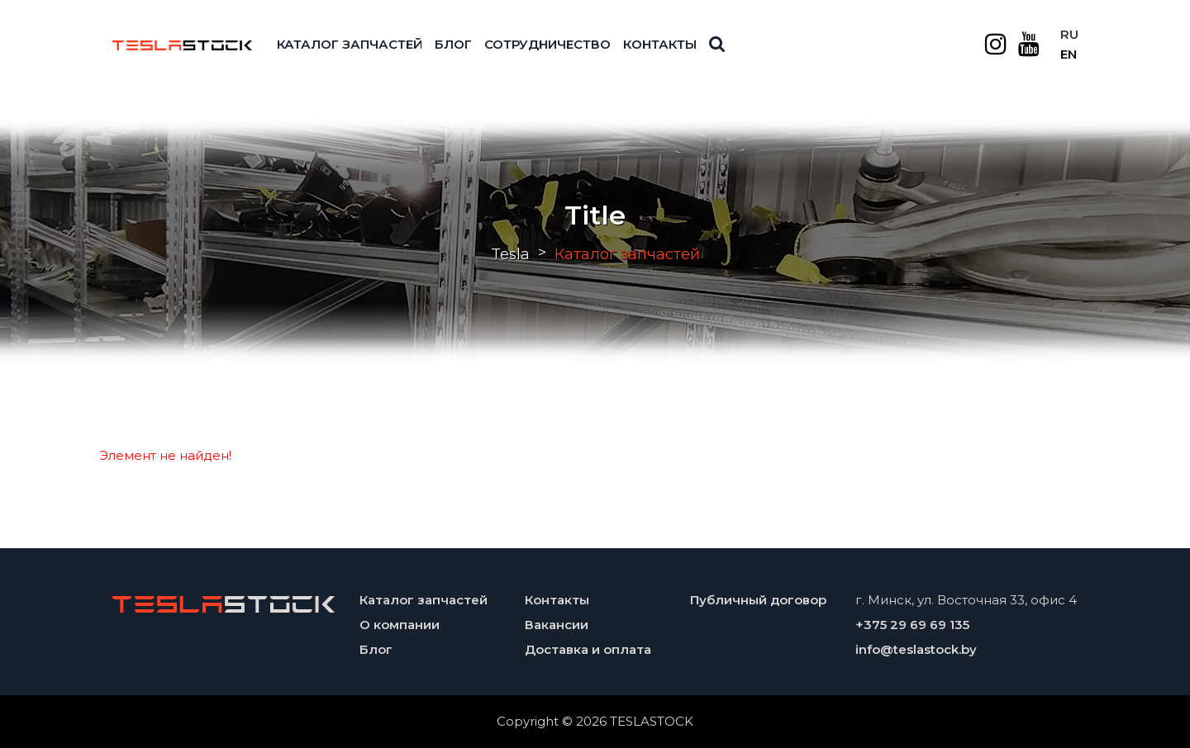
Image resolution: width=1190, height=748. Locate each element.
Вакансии (556, 624)
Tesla (510, 254)
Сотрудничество (547, 44)
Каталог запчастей (349, 44)
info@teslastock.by (916, 649)
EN (1068, 54)
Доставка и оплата (588, 649)
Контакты (660, 44)
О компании (399, 624)
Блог (453, 44)
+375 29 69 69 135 (912, 624)
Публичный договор (758, 600)
